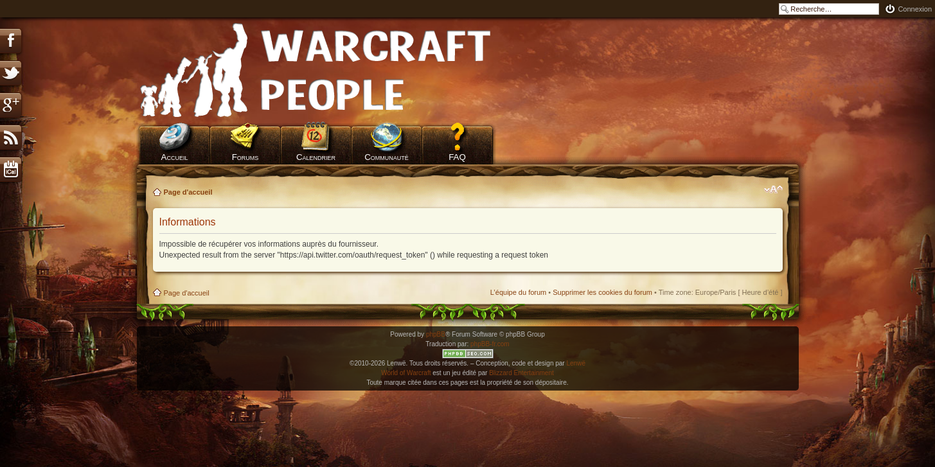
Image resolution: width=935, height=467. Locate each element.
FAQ (457, 157)
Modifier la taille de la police (773, 189)
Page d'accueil (188, 192)
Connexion (915, 9)
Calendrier (315, 157)
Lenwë (575, 363)
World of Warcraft (406, 372)
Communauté (386, 157)
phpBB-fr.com (490, 344)
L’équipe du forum (518, 292)
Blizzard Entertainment (521, 372)
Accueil (174, 157)
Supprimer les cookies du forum (602, 292)
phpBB (435, 334)
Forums (245, 157)
